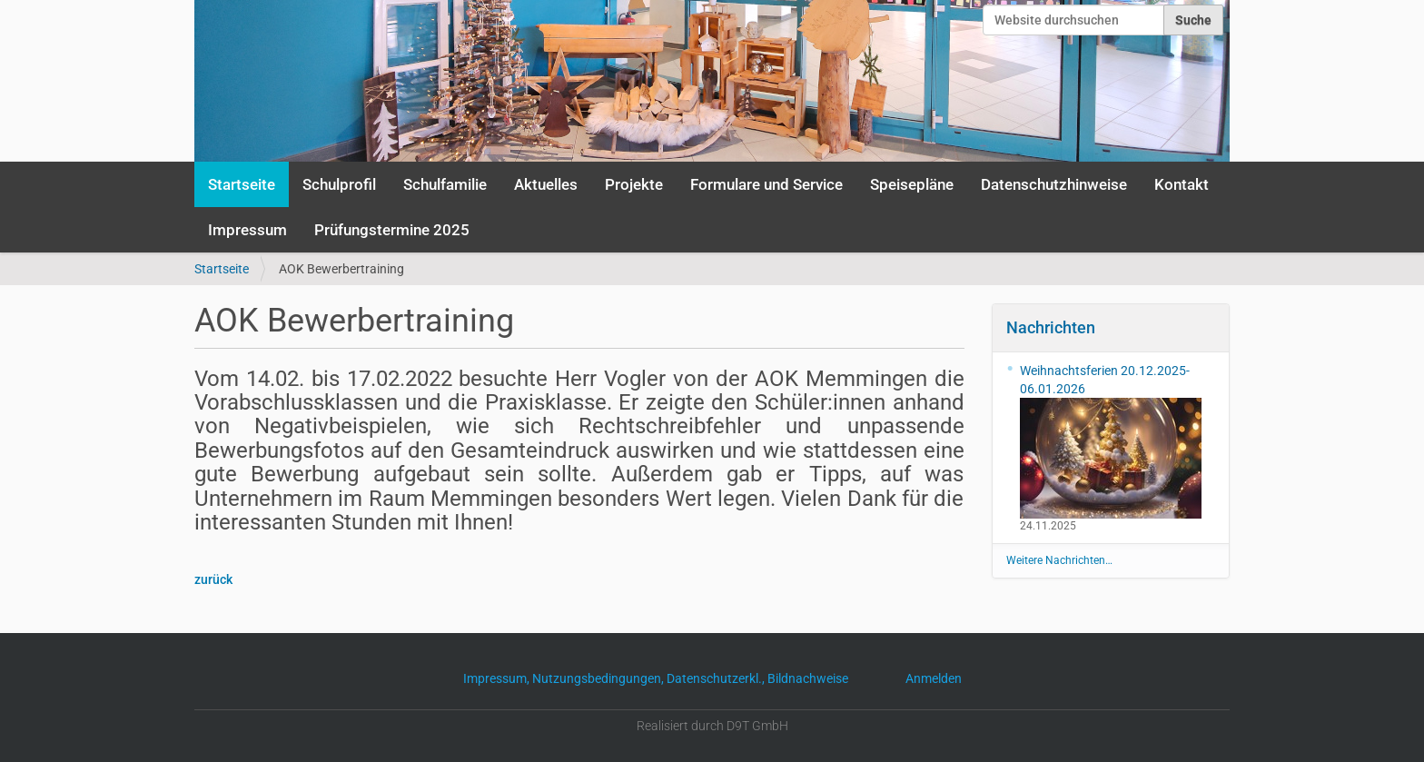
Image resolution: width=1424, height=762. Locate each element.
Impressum (247, 230)
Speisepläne (912, 184)
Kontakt (1181, 184)
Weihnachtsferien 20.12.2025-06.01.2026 (1111, 441)
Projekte (634, 184)
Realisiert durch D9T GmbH (712, 725)
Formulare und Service (766, 184)
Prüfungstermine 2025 (392, 230)
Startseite (241, 184)
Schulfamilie (445, 184)
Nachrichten (1050, 327)
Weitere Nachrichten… (1059, 560)
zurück (213, 579)
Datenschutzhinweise (1054, 184)
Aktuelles (546, 184)
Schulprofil (339, 184)
